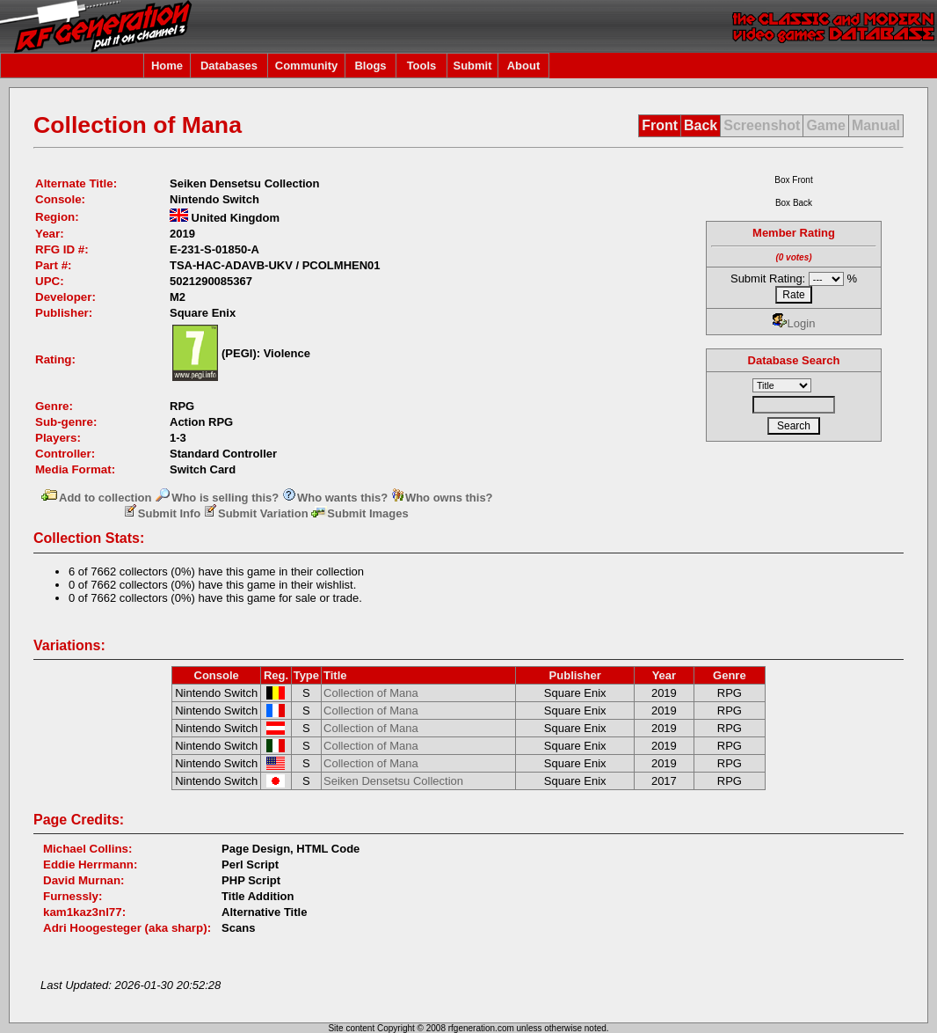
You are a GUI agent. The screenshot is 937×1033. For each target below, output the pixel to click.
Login (794, 323)
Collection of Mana (370, 693)
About (524, 65)
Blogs (370, 65)
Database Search (794, 360)
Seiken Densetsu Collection (393, 781)
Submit (472, 65)
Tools (422, 65)
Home (167, 65)
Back (700, 125)
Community (306, 65)
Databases (229, 65)
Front (660, 125)
